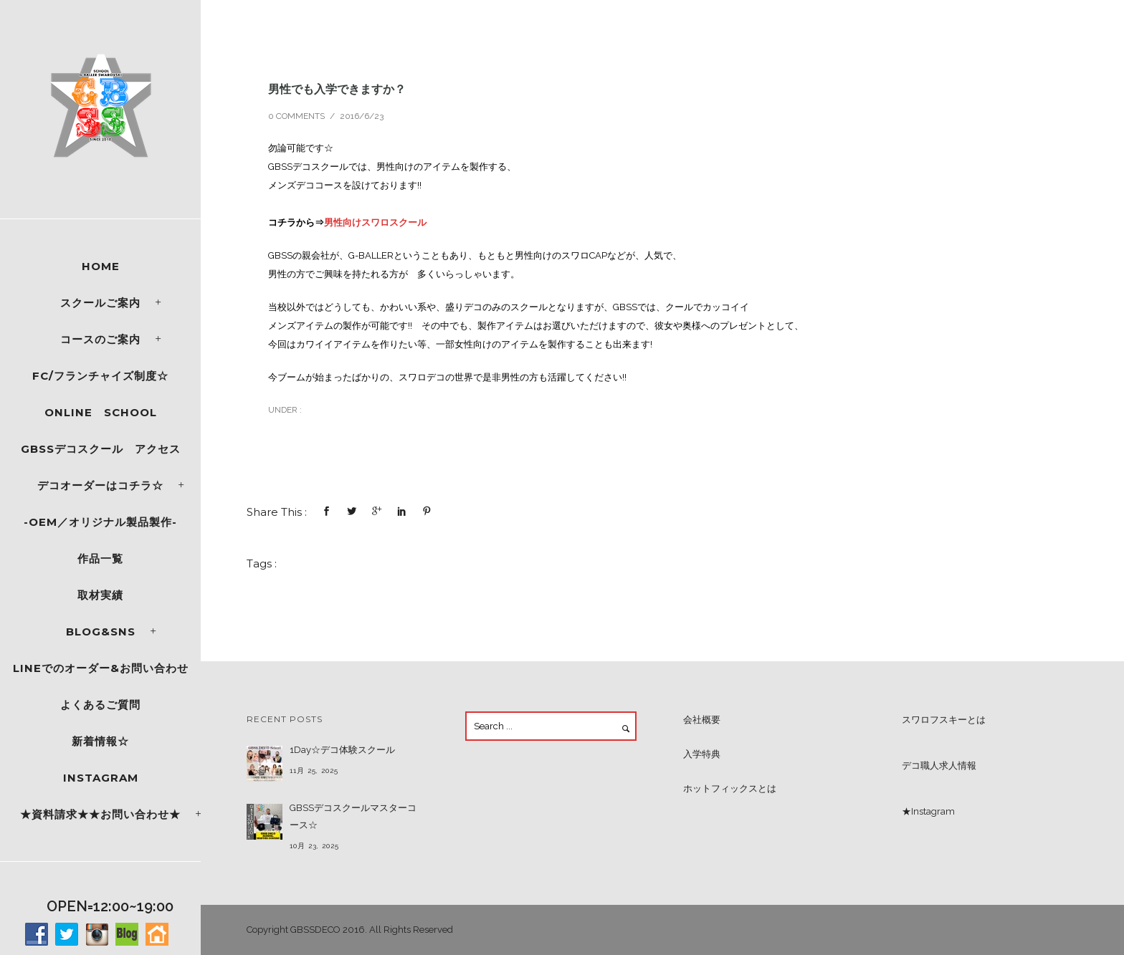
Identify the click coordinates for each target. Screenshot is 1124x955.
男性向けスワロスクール (375, 222)
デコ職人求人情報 (939, 765)
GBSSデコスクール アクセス (101, 449)
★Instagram (928, 811)
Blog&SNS (100, 631)
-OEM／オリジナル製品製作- (100, 522)
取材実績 (100, 595)
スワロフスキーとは (944, 719)
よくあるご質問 (100, 704)
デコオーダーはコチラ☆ (100, 485)
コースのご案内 (100, 339)
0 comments (296, 116)
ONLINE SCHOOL (100, 412)
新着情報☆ (100, 741)
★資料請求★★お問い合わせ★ (100, 814)
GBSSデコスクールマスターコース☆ (353, 816)
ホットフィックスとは (729, 788)
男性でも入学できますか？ (337, 89)
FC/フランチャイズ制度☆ (100, 376)
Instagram (100, 777)
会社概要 (701, 719)
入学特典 (701, 754)
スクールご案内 (100, 302)
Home (101, 266)
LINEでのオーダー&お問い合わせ (101, 668)
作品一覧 (100, 558)
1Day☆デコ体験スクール (342, 749)
